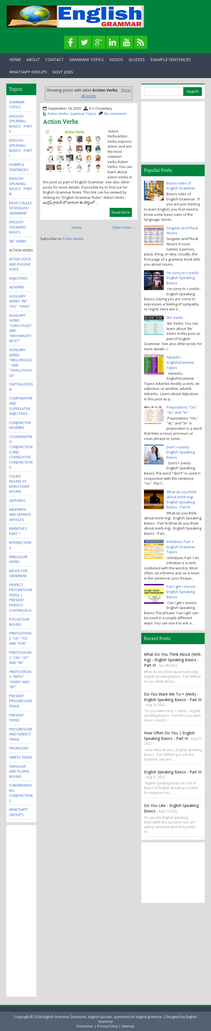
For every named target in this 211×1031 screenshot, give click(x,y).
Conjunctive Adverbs (20, 425)
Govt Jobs (62, 72)
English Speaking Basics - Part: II (21, 124)
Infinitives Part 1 (18, 531)
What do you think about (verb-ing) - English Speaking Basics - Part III (181, 499)
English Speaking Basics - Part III (20, 186)
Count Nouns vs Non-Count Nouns (19, 484)
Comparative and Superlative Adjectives (21, 406)
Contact (54, 59)
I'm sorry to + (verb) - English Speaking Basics (183, 277)
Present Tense (16, 718)
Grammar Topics (86, 59)
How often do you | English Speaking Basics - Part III (169, 735)
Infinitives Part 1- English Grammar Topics (180, 546)
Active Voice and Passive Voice (20, 264)
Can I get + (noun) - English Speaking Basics (181, 591)
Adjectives (18, 278)
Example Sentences (170, 59)
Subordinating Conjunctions (20, 793)
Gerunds (17, 500)
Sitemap (127, 1026)
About (33, 59)
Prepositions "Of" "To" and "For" (20, 638)
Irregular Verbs (18, 559)
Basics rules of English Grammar (20, 208)
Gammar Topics (83, 113)
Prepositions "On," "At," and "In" (182, 410)
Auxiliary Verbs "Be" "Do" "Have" (19, 301)
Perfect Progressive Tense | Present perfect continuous (20, 597)
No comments (115, 113)
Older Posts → (124, 227)
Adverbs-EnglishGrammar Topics (180, 362)
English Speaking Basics (17, 227)
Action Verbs (58, 113)
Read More (121, 212)
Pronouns (19, 748)
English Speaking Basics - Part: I (21, 148)
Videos (116, 59)
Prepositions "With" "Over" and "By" (20, 679)
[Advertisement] (31, 910)
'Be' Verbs (17, 241)
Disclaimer (85, 1026)
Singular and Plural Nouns (19, 771)
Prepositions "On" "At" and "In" (20, 657)
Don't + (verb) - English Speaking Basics (180, 452)
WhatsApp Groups (28, 72)
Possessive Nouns (19, 622)
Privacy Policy (107, 1026)
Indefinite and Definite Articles (20, 514)
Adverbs (16, 287)
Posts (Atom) (73, 238)
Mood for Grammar (18, 573)
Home (15, 59)
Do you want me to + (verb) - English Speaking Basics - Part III (172, 696)
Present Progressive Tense (20, 701)
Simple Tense (20, 757)
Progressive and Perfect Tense (20, 734)
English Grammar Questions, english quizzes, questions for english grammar (102, 1017)
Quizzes (137, 59)
